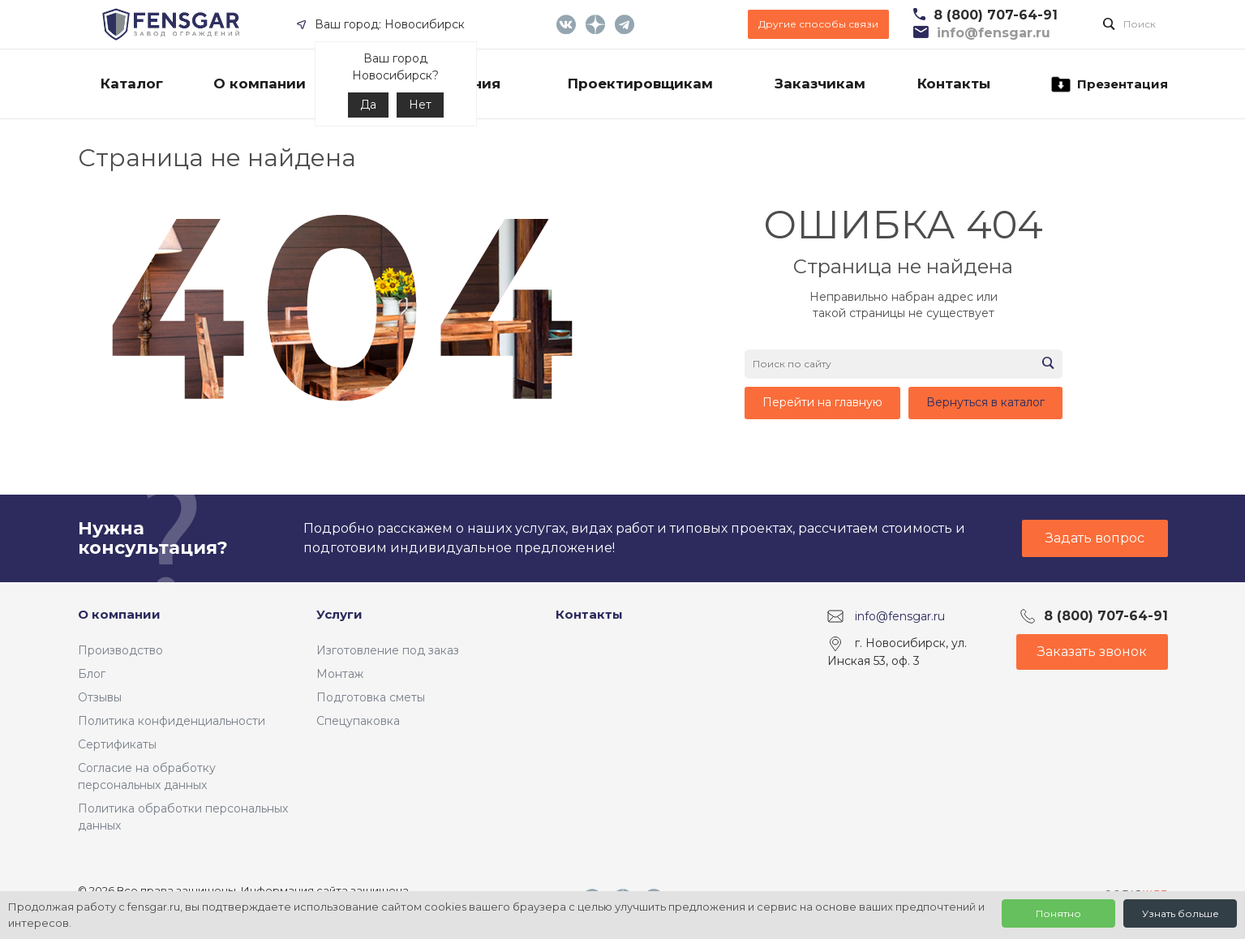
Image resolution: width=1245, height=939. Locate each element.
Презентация (1108, 84)
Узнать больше (1180, 913)
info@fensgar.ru (900, 616)
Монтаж (339, 674)
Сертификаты (117, 744)
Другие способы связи (818, 24)
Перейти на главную (822, 402)
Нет (420, 104)
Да (368, 104)
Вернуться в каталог (985, 402)
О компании (119, 614)
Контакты (589, 614)
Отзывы (100, 697)
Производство (120, 650)
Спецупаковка (358, 721)
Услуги (339, 614)
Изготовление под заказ (387, 650)
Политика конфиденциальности (171, 721)
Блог (91, 674)
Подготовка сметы (370, 697)
